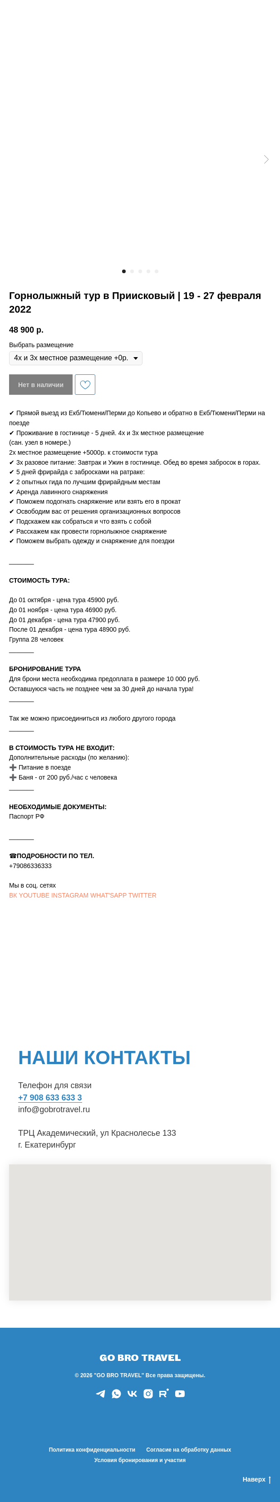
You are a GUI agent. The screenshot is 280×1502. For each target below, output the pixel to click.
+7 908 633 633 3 (50, 1097)
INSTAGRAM (69, 895)
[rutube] (164, 1397)
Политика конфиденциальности (92, 1450)
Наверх (257, 1480)
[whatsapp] (116, 1397)
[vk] (132, 1397)
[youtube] (180, 1397)
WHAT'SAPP (108, 895)
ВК (13, 895)
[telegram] (100, 1397)
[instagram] (148, 1397)
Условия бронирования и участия (140, 1460)
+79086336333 (30, 865)
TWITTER (142, 895)
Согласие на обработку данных (188, 1450)
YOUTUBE (34, 895)
